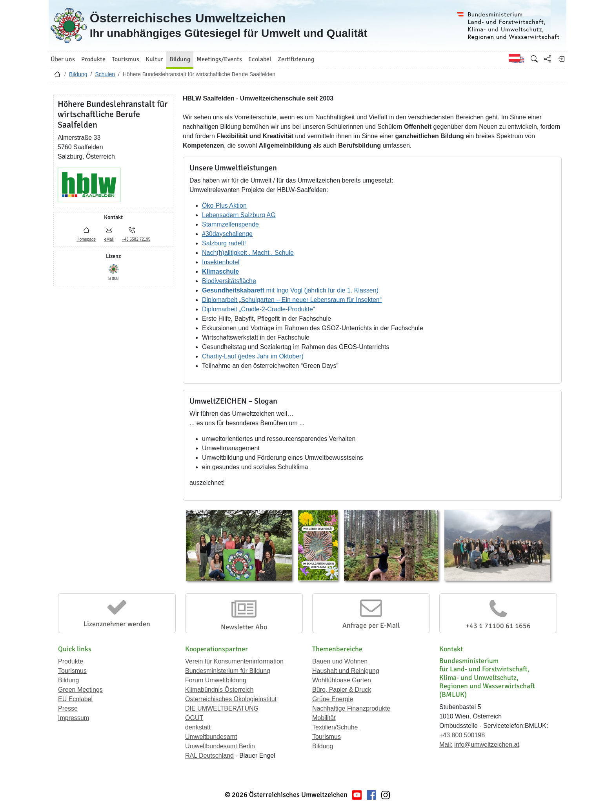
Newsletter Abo (244, 627)
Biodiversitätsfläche (229, 281)
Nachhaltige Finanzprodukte (351, 708)
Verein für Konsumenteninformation (234, 661)
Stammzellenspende (230, 224)
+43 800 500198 (462, 735)
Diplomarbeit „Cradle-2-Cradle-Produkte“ (258, 309)
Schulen (105, 74)
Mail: (446, 744)
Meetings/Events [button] (219, 59)
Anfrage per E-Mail (371, 625)
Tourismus (72, 670)
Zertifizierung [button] (296, 59)
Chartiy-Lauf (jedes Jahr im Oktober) (253, 356)
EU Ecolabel (75, 699)
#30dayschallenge (227, 233)
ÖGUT (194, 718)
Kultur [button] (154, 59)
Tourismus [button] (125, 59)
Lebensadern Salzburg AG (239, 215)
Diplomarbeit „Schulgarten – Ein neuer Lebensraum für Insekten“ (292, 299)
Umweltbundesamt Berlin (220, 746)
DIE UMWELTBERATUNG (221, 708)
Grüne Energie (332, 699)
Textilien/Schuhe (335, 727)
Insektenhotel (220, 262)
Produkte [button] (93, 59)
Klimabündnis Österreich (219, 689)
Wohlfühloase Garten (341, 680)
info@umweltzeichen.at (486, 744)
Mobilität (324, 718)
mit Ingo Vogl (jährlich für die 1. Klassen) (290, 290)
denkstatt (198, 727)
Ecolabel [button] (259, 59)
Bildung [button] (179, 59)
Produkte (70, 661)
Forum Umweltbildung (215, 680)
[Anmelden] (560, 58)
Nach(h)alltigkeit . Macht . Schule (248, 252)
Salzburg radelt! (224, 243)
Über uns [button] (63, 59)
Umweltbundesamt (211, 736)
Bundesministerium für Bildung (227, 670)
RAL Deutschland (209, 755)
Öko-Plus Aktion (224, 205)
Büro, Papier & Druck (341, 689)
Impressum (73, 718)
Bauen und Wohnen (340, 661)
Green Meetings (80, 689)
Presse (68, 708)
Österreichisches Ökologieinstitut (231, 699)
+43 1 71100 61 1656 (498, 625)
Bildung (78, 74)
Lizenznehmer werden (117, 624)
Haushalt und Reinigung (345, 670)
